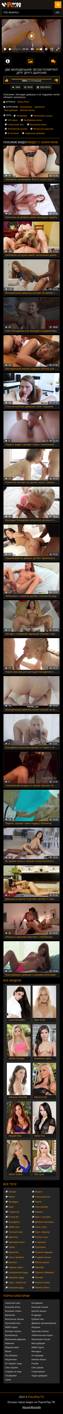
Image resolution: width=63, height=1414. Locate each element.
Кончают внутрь (13, 1331)
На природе (38, 1355)
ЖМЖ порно (11, 1327)
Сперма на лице (13, 1371)
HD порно (12, 120)
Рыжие (35, 1363)
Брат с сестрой (42, 1217)
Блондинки (37, 1303)
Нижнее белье (42, 1287)
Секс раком (37, 1367)
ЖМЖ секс (14, 1227)
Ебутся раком (42, 1262)
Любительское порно (42, 1335)
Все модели (12, 980)
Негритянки (11, 1359)
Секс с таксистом (17, 1282)
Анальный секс (42, 1196)
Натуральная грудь (18, 1272)
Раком (38, 1201)
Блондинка (14, 1222)
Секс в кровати (16, 1257)
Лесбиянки (21, 115)
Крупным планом (40, 1331)
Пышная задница (44, 1252)
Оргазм (12, 1191)
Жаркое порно (16, 1267)
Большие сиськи (40, 1307)
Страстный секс (16, 124)
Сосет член (41, 1227)
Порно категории (16, 1295)
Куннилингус (26, 107)
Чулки (11, 1247)
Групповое (40, 1247)
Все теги (9, 1184)
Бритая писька (27, 110)
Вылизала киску (38, 124)
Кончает (39, 1277)
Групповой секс (12, 1323)
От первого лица (13, 1363)
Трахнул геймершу (44, 1272)
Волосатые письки (14, 1319)
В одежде (36, 1315)
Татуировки (10, 1375)
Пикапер (39, 1267)
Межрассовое (12, 1347)
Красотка (13, 1237)
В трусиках (40, 1242)
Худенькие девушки (35, 133)
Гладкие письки (43, 1257)
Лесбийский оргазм (17, 129)
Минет (12, 1196)
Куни (11, 1207)
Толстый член (16, 1232)
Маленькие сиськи (43, 115)
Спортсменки (38, 1371)
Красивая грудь (16, 1277)
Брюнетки (40, 107)
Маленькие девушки (15, 1339)
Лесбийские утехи (33, 120)
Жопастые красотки (43, 129)
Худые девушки (39, 1375)
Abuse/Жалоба (31, 1407)
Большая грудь (16, 1287)
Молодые (13, 1201)
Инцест (39, 1191)
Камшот (39, 1212)
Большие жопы (12, 1307)
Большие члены (13, 1311)
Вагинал (13, 1262)
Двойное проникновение (46, 1222)
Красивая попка (17, 1242)
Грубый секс (38, 1319)
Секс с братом (42, 1232)
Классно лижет (42, 1282)
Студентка (14, 1212)
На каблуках (11, 1355)
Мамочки (9, 1343)
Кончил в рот (41, 1237)
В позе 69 (13, 1217)
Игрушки (36, 1327)
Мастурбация (11, 110)
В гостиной (13, 133)
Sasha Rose (23, 102)
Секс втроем (41, 1207)
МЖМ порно (38, 1347)
